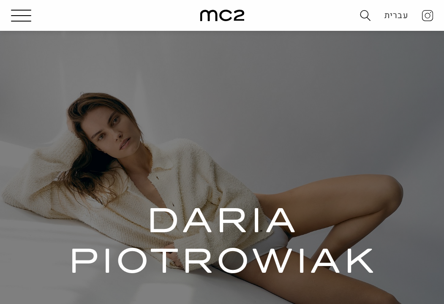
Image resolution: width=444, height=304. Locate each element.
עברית (396, 15)
